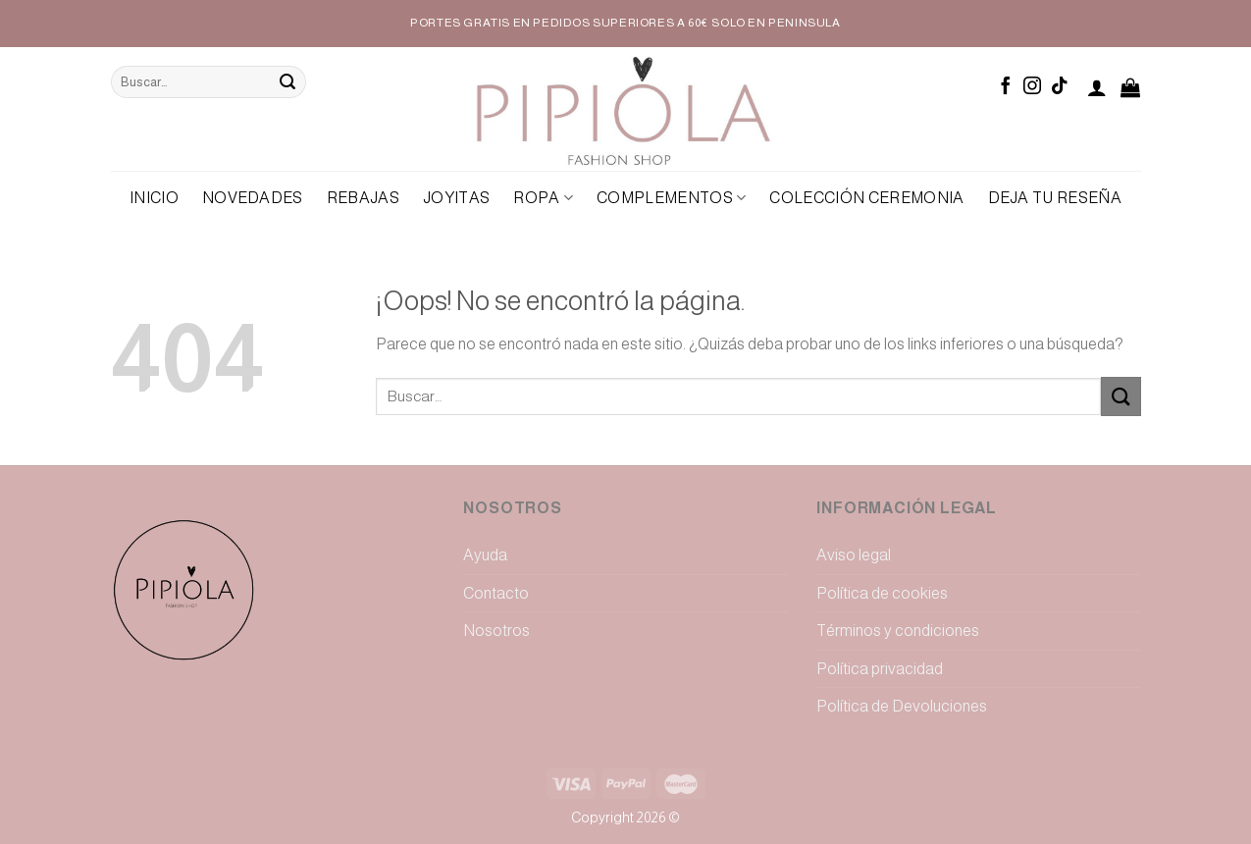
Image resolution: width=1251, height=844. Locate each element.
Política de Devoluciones (901, 706)
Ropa (543, 197)
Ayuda (485, 555)
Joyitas (456, 197)
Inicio (154, 197)
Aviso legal (853, 555)
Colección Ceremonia (866, 197)
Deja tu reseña (1054, 197)
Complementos (671, 197)
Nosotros (496, 630)
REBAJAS (363, 197)
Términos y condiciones (897, 630)
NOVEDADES (252, 197)
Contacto (496, 593)
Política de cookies (882, 593)
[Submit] (287, 82)
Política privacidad (879, 668)
